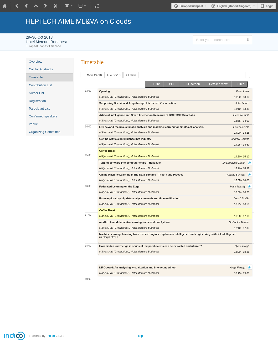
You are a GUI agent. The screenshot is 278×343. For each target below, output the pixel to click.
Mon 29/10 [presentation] (94, 75)
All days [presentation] (131, 75)
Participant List (39, 108)
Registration (37, 101)
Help (140, 336)
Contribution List (40, 85)
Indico (50, 336)
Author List (36, 93)
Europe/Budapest (191, 6)
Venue (33, 124)
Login (269, 6)
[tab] (94, 75)
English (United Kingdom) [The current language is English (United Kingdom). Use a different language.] (234, 6)
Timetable (36, 77)
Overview (35, 61)
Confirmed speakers (43, 116)
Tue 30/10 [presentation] (113, 75)
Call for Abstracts (41, 69)
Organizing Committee (45, 132)
